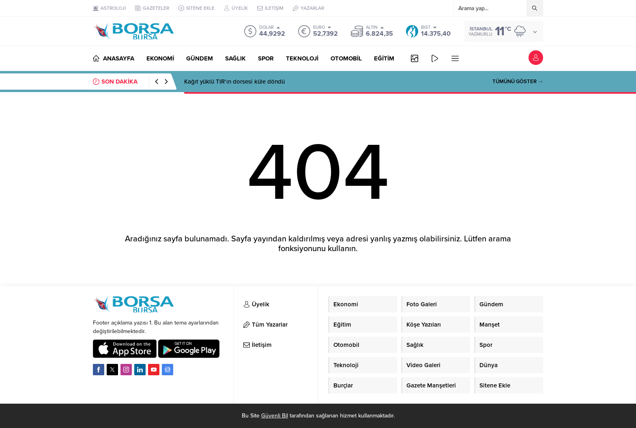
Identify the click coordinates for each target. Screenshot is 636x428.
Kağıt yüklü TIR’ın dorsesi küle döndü (234, 81)
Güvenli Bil (274, 415)
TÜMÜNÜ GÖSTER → (517, 81)
